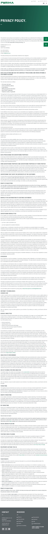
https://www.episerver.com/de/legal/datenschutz (32, 288)
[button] (43, 3)
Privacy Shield (21, 455)
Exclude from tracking (37, 367)
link (42, 346)
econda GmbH (26, 372)
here (11, 421)
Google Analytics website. (11, 352)
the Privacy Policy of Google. (39, 444)
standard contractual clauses (41, 455)
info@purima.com (7, 53)
